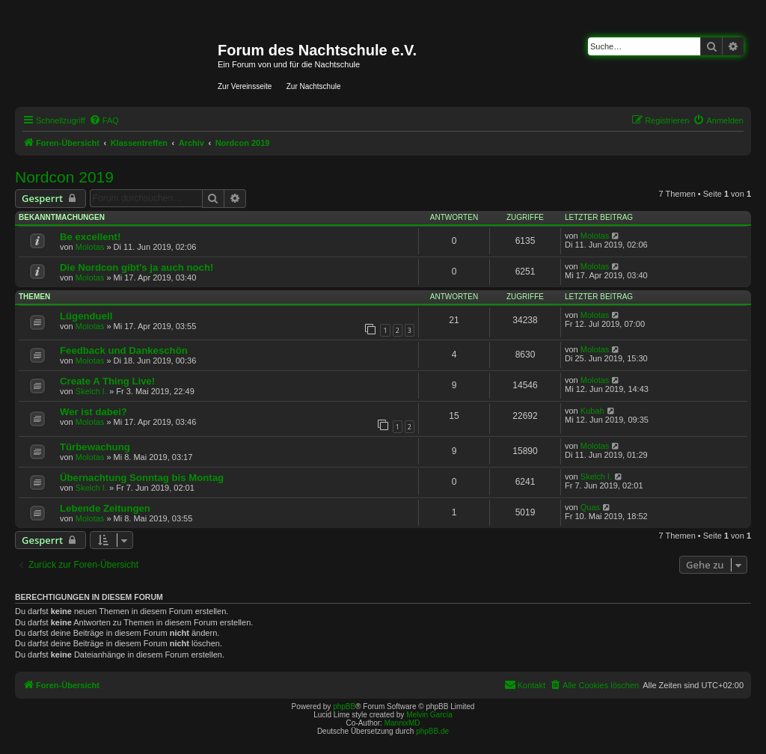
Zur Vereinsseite (245, 86)
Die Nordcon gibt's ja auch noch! (136, 267)
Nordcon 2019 (64, 177)
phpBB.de (432, 731)
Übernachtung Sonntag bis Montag (142, 477)
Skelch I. (91, 391)
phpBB (344, 706)
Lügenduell (86, 316)
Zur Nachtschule (314, 86)
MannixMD (402, 723)
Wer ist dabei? (93, 411)
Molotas (90, 246)
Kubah (592, 410)
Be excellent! (90, 236)
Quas (590, 507)
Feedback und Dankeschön (124, 350)
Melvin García (429, 715)
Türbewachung (95, 447)
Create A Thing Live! (107, 381)
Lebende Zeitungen (105, 508)
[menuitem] (104, 120)
